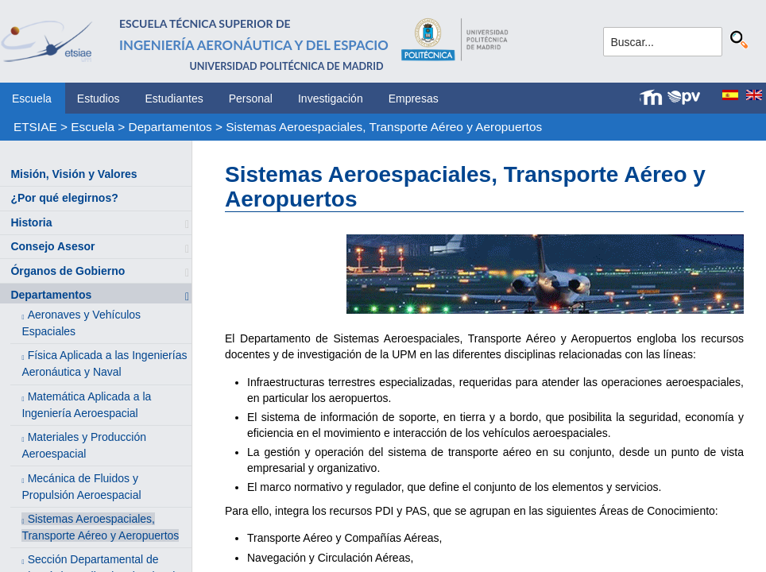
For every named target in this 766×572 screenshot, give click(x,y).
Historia (31, 222)
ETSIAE (35, 126)
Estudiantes (174, 98)
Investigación (330, 98)
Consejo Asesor (52, 246)
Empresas (414, 98)
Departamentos (170, 126)
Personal (251, 98)
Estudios (98, 98)
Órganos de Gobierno (67, 271)
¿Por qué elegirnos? (64, 197)
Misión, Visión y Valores (73, 174)
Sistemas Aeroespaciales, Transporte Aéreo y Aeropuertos (384, 126)
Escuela (32, 98)
